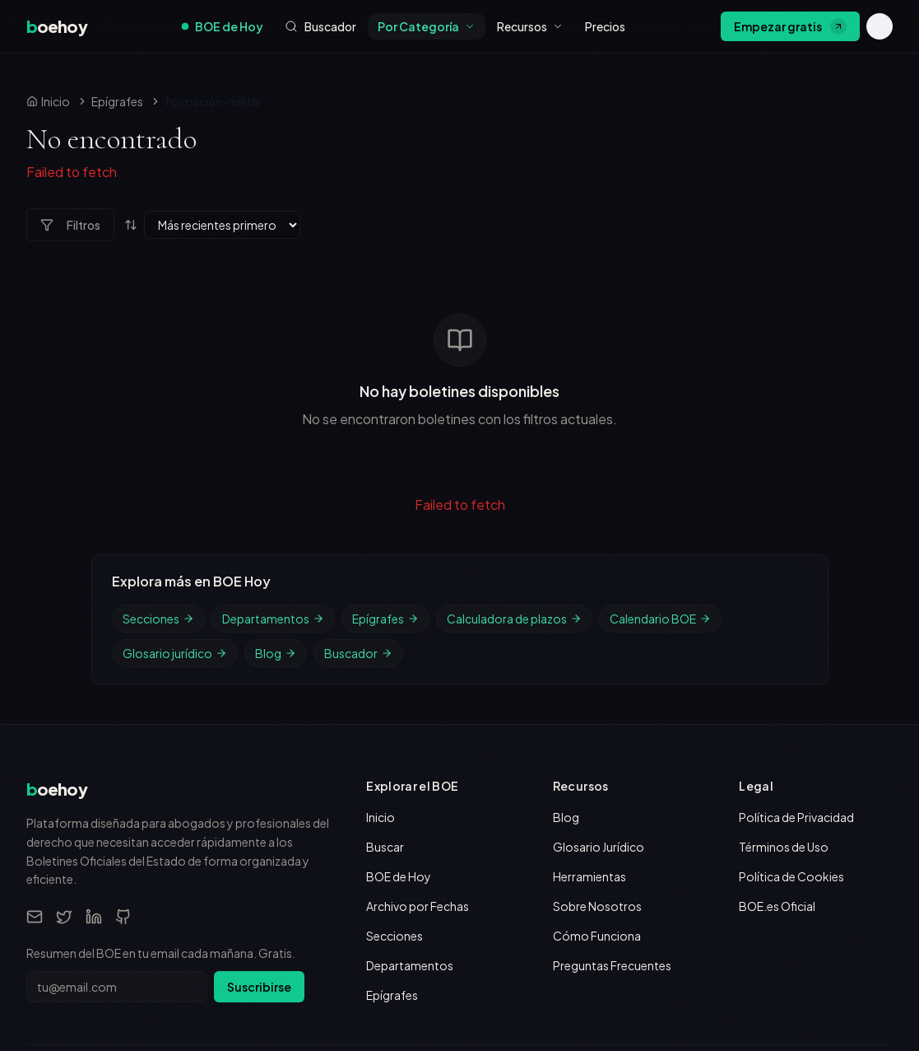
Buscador (358, 498)
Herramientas (589, 721)
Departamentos (273, 463)
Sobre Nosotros (597, 751)
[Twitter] (64, 762)
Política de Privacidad (796, 662)
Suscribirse (259, 831)
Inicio (380, 662)
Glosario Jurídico (598, 691)
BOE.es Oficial (777, 751)
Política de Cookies (791, 721)
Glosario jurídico (175, 498)
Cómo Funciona (597, 780)
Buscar (385, 691)
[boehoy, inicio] (56, 26)
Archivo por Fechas (417, 751)
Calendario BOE (660, 463)
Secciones (158, 463)
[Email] (34, 762)
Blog (275, 498)
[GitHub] (123, 762)
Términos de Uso (783, 691)
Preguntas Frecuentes (612, 810)
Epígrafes (117, 101)
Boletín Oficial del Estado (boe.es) (609, 941)
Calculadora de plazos (514, 463)
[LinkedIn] (94, 762)
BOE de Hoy (222, 26)
